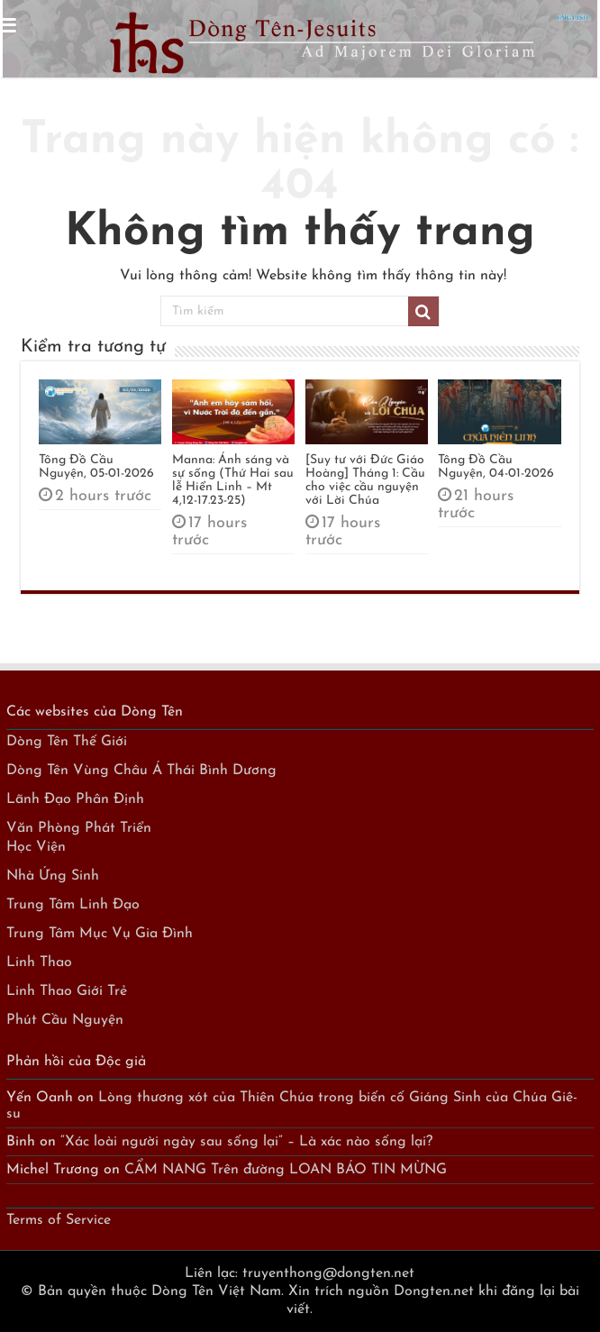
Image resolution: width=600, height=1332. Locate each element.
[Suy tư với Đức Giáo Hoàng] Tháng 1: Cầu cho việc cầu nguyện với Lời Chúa (365, 480)
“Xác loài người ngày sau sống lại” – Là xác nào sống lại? (246, 1142)
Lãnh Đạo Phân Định (75, 799)
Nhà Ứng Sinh (52, 876)
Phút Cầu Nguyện (64, 1020)
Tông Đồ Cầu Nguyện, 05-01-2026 (96, 466)
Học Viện (36, 847)
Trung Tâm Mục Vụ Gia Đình (99, 933)
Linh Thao (39, 962)
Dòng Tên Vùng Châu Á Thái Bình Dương (141, 770)
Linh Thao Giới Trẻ (66, 991)
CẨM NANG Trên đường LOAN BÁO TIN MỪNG (285, 1170)
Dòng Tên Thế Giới (66, 741)
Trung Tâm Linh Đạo (73, 905)
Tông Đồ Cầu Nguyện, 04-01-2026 (496, 466)
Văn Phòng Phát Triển (78, 828)
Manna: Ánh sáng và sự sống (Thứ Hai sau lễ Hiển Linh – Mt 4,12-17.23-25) (233, 480)
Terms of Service (58, 1220)
